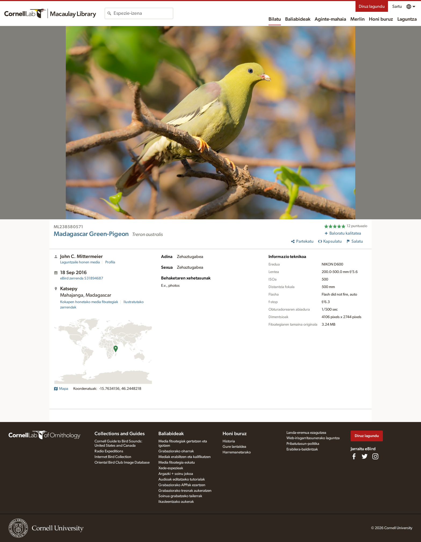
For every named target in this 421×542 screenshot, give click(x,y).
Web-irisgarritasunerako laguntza (313, 438)
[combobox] (143, 13)
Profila (110, 262)
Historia (229, 441)
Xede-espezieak (170, 468)
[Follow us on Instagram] (375, 456)
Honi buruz (381, 19)
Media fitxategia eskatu (176, 462)
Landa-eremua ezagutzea (306, 433)
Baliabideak (297, 19)
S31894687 (81, 278)
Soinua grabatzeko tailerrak (180, 496)
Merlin (357, 19)
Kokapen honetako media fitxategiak (89, 302)
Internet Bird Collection (113, 457)
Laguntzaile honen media (80, 262)
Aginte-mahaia (330, 19)
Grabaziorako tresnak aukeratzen (185, 491)
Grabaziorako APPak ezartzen (181, 485)
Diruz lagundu (372, 6)
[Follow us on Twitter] (364, 456)
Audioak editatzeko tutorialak (181, 479)
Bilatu (274, 19)
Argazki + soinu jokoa (175, 474)
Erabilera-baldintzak (302, 449)
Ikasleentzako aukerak (176, 502)
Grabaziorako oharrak (176, 451)
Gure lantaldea (234, 447)
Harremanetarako (237, 452)
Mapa (61, 389)
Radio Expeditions (109, 451)
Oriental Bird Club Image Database (122, 462)
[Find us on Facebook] (354, 456)
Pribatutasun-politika (302, 444)
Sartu (397, 6)
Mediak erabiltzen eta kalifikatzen (184, 457)
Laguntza (407, 19)
